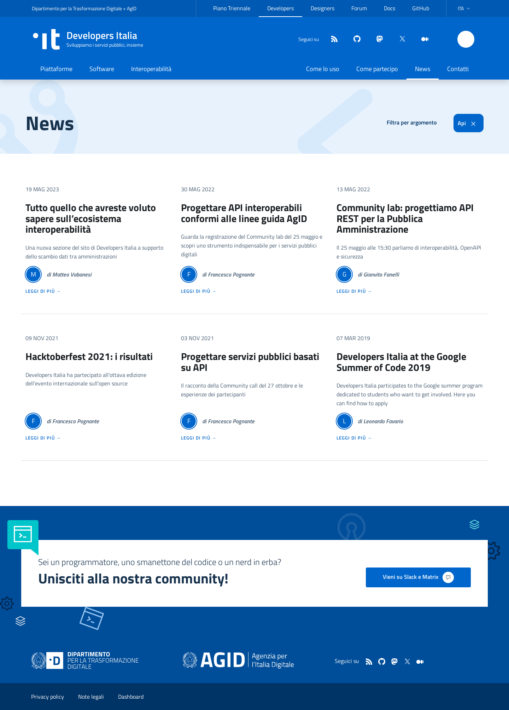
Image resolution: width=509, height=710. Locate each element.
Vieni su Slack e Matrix (418, 577)
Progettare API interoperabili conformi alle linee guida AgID (244, 213)
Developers (280, 8)
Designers (322, 8)
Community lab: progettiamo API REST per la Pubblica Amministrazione (405, 218)
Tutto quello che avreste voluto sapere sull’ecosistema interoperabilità (90, 218)
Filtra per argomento (412, 122)
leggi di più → (43, 291)
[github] (354, 39)
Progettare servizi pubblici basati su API (250, 362)
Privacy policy (47, 696)
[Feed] (331, 39)
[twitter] (399, 39)
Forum (359, 8)
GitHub (420, 8)
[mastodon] (377, 39)
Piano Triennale (231, 8)
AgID (131, 8)
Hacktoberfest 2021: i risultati (89, 356)
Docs (389, 8)
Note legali (91, 696)
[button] (464, 8)
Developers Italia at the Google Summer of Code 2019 (401, 362)
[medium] (422, 39)
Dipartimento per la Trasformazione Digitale (77, 8)
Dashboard (131, 696)
